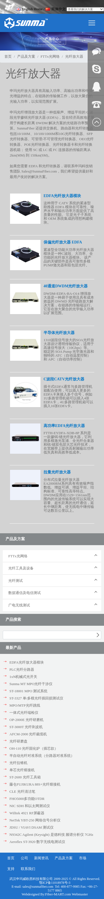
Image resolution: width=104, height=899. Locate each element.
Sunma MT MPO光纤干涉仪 (30, 684)
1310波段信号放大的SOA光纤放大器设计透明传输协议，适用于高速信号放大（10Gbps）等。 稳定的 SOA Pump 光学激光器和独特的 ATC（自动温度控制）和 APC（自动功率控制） (69, 349)
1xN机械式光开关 (23, 677)
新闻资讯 (41, 858)
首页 (8, 56)
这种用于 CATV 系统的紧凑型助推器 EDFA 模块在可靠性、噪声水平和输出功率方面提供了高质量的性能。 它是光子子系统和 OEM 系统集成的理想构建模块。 (69, 212)
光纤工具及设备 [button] (21, 568)
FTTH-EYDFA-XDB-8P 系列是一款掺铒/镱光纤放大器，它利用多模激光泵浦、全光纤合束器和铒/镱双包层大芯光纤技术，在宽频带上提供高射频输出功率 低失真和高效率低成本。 (69, 442)
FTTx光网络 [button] (17, 556)
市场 (82, 858)
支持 (10, 869)
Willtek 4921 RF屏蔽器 (26, 813)
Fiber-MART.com (58, 894)
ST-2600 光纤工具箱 (25, 777)
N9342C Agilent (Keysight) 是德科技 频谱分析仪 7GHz (51, 834)
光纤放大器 (74, 56)
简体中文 (55, 9)
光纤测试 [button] (15, 581)
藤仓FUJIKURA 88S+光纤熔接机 (34, 784)
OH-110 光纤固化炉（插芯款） (33, 748)
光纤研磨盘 (18, 741)
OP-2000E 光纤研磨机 (26, 720)
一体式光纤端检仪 (23, 712)
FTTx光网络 (50, 56)
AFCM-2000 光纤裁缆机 (28, 734)
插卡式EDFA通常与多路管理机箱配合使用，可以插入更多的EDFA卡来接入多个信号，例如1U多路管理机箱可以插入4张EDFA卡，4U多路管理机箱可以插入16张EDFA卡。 (68, 396)
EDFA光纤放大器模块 (26, 662)
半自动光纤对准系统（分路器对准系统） (41, 756)
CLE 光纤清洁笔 (22, 791)
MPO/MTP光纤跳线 (24, 705)
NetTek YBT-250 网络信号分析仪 (34, 820)
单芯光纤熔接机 (22, 770)
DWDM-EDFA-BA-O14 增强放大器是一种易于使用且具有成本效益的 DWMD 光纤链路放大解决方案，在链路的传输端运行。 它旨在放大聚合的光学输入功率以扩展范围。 (69, 303)
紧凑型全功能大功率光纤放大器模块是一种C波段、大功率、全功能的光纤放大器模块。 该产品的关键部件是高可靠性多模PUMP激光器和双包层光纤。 (69, 257)
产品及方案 (26, 56)
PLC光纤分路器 (21, 669)
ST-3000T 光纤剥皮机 (26, 727)
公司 (24, 858)
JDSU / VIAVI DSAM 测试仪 (31, 827)
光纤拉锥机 (18, 763)
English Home (29, 9)
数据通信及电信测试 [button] (24, 593)
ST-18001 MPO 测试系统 (28, 691)
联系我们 (28, 869)
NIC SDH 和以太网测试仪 (29, 806)
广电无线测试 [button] (19, 605)
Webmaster (80, 894)
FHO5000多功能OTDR (26, 799)
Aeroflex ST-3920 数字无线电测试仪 (37, 842)
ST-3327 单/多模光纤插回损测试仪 (36, 698)
